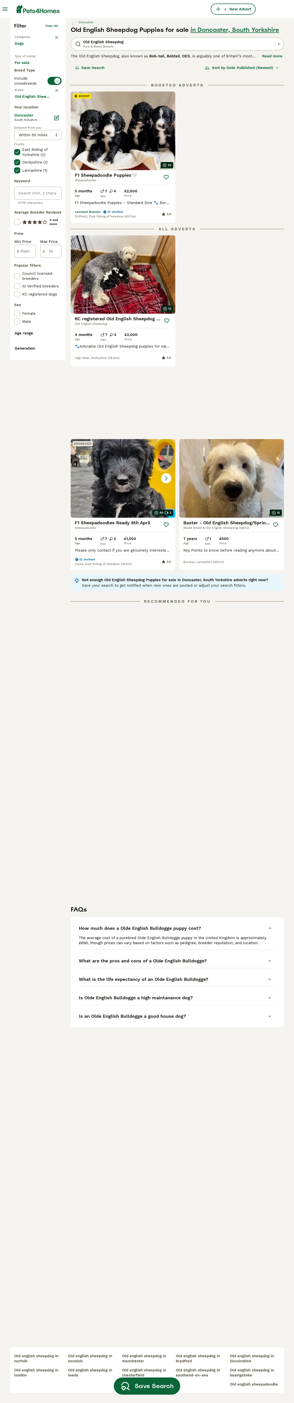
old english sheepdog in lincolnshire (252, 1358)
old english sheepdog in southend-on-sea (198, 1372)
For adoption (30, 155)
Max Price (49, 461)
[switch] (38, 188)
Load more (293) (34, 316)
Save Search (90, 143)
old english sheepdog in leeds (90, 1372)
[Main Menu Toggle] (5, 9)
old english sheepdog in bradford (198, 1358)
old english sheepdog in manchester (144, 1358)
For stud (26, 167)
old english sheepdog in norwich (90, 1358)
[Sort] (242, 143)
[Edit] (57, 338)
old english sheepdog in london (36, 1372)
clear (54, 198)
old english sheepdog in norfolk (36, 1358)
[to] (51, 471)
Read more (272, 131)
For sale (26, 143)
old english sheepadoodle (254, 1384)
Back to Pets (24, 111)
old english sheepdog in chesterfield (144, 1372)
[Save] (166, 252)
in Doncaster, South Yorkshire (234, 105)
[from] (25, 471)
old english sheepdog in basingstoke (252, 1372)
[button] (231, 350)
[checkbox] (17, 225)
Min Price (22, 461)
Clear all (51, 101)
